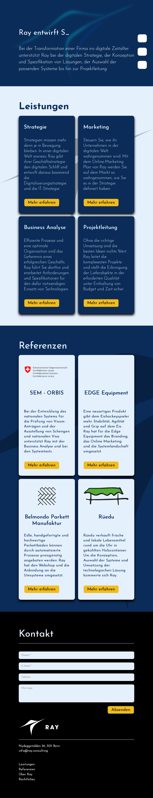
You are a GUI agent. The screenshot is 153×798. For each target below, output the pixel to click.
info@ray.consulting (33, 750)
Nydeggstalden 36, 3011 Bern (39, 746)
